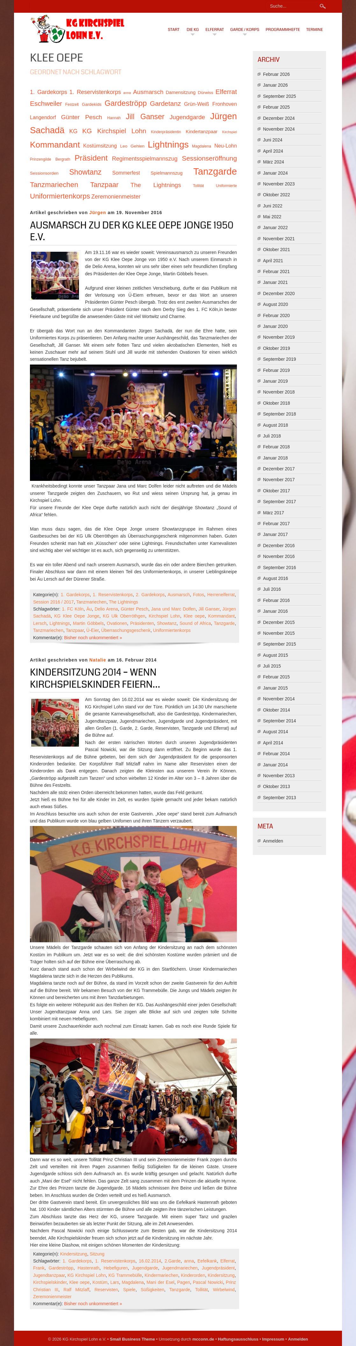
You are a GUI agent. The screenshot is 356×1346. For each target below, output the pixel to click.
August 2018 (275, 425)
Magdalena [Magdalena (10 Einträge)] (201, 146)
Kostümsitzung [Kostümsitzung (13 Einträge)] (100, 145)
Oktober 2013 (276, 786)
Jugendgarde (145, 1267)
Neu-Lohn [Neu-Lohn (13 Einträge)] (225, 145)
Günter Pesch (134, 608)
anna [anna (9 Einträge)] (127, 93)
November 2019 (279, 337)
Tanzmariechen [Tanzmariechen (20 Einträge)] (54, 185)
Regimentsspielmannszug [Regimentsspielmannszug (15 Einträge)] (145, 159)
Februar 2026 (276, 74)
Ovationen (117, 623)
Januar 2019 (275, 381)
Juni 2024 (272, 139)
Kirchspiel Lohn (164, 616)
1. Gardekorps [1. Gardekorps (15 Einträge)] (48, 92)
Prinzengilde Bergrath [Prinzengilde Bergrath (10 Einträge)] (50, 159)
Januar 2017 (275, 534)
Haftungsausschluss (238, 1339)
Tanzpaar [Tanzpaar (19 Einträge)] (104, 185)
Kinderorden (193, 1275)
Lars (114, 1282)
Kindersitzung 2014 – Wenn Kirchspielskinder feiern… (95, 678)
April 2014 (273, 742)
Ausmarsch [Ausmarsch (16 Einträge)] (148, 92)
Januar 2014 (275, 764)
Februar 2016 (276, 600)
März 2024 (273, 161)
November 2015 (279, 633)
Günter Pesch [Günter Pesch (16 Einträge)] (81, 117)
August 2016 (275, 578)
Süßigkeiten (152, 1289)
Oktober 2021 (276, 249)
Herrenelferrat (221, 594)
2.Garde (173, 1260)
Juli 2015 (272, 666)
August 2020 (275, 304)
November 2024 (279, 129)
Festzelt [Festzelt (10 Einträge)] (72, 104)
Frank (39, 1267)
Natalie (97, 659)
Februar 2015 (276, 676)
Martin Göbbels (88, 623)
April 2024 (273, 151)
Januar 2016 (275, 611)
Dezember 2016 (279, 545)
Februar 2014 (276, 753)
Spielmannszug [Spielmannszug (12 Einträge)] (166, 173)
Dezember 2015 (279, 622)
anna (189, 1260)
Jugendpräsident (218, 1267)
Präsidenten (142, 623)
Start (174, 30)
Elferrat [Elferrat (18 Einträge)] (226, 91)
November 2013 (279, 775)
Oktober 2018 (276, 403)
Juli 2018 (272, 435)
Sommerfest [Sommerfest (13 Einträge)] (126, 173)
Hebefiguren (115, 1267)
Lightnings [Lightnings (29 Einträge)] (168, 144)
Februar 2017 (276, 523)
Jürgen (97, 212)
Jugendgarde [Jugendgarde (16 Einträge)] (187, 117)
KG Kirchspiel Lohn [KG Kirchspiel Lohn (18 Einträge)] (114, 130)
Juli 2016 (272, 589)
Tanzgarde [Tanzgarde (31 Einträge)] (215, 171)
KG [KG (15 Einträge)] (73, 131)
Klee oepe (194, 616)
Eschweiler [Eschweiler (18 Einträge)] (46, 103)
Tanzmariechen (91, 601)
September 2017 (279, 501)
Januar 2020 (275, 326)
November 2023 (279, 183)
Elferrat (214, 30)
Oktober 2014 (276, 710)
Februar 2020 (276, 315)
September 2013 (279, 797)
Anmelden (273, 840)
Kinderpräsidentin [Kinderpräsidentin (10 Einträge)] (166, 132)
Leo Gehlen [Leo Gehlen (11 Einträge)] (132, 146)
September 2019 (279, 359)
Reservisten (106, 1289)
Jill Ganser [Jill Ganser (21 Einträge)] (145, 116)
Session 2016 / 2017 (53, 601)
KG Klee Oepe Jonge (76, 616)
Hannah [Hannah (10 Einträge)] (114, 118)
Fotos (198, 594)
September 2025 (279, 96)
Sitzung (96, 1253)
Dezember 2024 (279, 118)
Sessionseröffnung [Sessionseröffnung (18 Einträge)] (209, 158)
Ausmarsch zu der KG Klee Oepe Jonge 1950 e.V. (131, 231)
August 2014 (275, 731)
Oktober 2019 (276, 348)
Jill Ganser (208, 608)
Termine (314, 30)
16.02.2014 (150, 1260)
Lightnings (60, 623)
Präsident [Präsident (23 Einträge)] (91, 158)
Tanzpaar (75, 630)
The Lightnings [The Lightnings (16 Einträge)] (156, 185)
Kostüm (99, 1282)
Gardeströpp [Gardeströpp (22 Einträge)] (126, 103)
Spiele (129, 1289)
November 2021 (279, 238)
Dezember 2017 (279, 468)
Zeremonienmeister (52, 1296)
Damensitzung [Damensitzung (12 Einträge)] (181, 92)
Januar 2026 (275, 85)
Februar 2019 (276, 370)
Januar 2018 (275, 457)
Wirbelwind (224, 1289)
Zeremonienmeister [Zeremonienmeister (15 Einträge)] (116, 196)
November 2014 (279, 698)
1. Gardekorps (75, 594)
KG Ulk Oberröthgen (124, 616)
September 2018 (279, 413)
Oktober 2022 (276, 194)
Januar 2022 (275, 227)
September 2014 (279, 720)
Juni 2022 (272, 205)
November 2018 (279, 391)
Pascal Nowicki (208, 1282)
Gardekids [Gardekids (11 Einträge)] (92, 104)
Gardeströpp (61, 1267)
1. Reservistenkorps (113, 594)
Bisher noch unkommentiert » (93, 637)
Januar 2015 (275, 688)
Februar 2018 (276, 446)
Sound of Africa (195, 623)
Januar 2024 (275, 173)
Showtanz (166, 623)
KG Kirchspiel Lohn (87, 1275)
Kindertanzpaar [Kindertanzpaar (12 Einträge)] (201, 131)
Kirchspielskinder (50, 1282)
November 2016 (279, 556)
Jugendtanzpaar (49, 1275)
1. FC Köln (72, 608)
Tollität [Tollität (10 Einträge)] (198, 186)
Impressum (273, 1339)
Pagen (183, 1282)
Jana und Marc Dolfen (173, 608)
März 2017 (273, 512)
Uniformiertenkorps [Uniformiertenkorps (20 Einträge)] (60, 196)
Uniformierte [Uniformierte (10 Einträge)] (226, 186)
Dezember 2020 (279, 293)
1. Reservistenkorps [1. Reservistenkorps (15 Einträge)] (95, 92)
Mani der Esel (160, 1282)
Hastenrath (88, 1267)
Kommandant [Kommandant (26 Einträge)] (55, 144)
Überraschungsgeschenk (126, 630)
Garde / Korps (244, 30)
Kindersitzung (73, 1253)
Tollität (201, 1289)
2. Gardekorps (150, 594)
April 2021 (273, 260)
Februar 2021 (276, 271)
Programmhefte (283, 30)
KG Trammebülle (125, 1275)
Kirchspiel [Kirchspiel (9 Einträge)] (229, 132)
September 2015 (279, 644)
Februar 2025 (276, 107)
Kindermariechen (161, 1275)
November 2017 (279, 479)
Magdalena (133, 1282)
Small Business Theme (132, 1339)
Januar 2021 (275, 282)
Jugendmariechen (179, 1267)
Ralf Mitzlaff (76, 1289)
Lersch (39, 623)
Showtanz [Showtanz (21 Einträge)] (85, 172)
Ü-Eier (92, 630)
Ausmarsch (178, 594)
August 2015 (275, 655)
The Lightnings (123, 601)
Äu (89, 608)
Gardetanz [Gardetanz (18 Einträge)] (165, 103)
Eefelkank (207, 1260)
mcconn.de (203, 1339)
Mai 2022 (272, 216)
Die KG (193, 30)
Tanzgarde (224, 623)
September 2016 (279, 567)
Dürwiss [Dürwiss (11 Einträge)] (205, 92)
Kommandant (221, 616)
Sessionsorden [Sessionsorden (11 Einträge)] (44, 173)
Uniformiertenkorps (171, 630)
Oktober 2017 (276, 490)
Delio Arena (106, 608)
